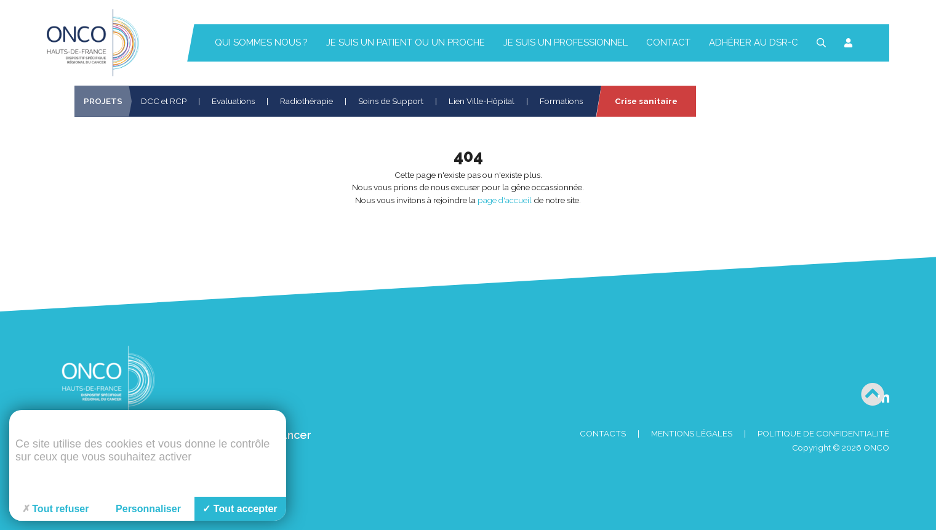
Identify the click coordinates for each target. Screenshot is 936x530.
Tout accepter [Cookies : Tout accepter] (239, 509)
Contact (668, 42)
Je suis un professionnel (565, 42)
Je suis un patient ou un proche (405, 42)
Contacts (603, 434)
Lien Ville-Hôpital (481, 101)
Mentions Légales (691, 434)
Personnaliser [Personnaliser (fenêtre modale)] (148, 509)
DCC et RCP (163, 101)
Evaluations (233, 101)
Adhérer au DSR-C (753, 42)
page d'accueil (504, 200)
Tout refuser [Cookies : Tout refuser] (55, 509)
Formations (561, 101)
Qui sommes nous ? (261, 42)
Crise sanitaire (646, 101)
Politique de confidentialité (823, 434)
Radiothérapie (306, 101)
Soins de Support (390, 101)
